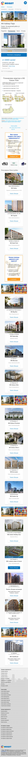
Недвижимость (4, 9)
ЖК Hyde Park (14, 243)
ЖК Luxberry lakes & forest (15, 127)
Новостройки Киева (5, 693)
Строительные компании (6, 705)
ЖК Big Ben (14, 312)
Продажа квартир (4, 671)
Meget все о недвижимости (14, 746)
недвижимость (10, 71)
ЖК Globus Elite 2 (14, 447)
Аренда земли (3, 718)
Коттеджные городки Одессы (6, 734)
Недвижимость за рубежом (6, 680)
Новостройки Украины (5, 691)
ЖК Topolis (14, 215)
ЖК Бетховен (14, 472)
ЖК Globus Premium (14, 423)
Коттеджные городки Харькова (7, 736)
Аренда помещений (5, 720)
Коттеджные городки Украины (6, 727)
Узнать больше (14, 193)
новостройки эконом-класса (11, 120)
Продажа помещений (5, 678)
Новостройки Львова (5, 702)
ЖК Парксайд (14, 336)
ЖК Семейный (14, 656)
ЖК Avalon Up (14, 496)
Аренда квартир (4, 711)
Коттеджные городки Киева (6, 729)
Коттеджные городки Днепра (6, 732)
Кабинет (3, 7)
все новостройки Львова (13, 119)
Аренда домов (4, 714)
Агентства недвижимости (6, 682)
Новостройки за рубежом (6, 703)
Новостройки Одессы (5, 698)
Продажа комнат (4, 673)
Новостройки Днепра (5, 696)
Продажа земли (4, 676)
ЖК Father (14, 188)
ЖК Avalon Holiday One (14, 534)
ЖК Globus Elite (14, 385)
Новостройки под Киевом (6, 694)
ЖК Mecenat (14, 360)
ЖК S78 (13, 129)
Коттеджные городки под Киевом (7, 731)
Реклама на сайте (4, 685)
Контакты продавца (14, 55)
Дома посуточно (4, 716)
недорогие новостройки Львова (13, 121)
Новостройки (11, 9)
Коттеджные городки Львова (6, 738)
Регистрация (9, 7)
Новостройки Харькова (5, 700)
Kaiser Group (12, 66)
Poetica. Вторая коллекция (14, 589)
